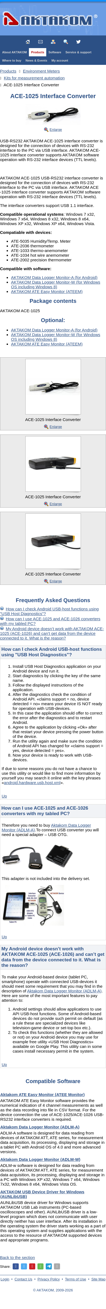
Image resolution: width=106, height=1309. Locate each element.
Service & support (78, 52)
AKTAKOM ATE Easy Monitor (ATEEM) (47, 291)
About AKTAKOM (14, 52)
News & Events (36, 60)
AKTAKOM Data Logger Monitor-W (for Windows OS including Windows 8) (55, 284)
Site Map (98, 1279)
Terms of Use (75, 1279)
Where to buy (11, 60)
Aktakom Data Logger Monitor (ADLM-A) (64, 991)
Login (5, 1279)
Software (54, 52)
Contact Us (23, 1279)
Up (4, 796)
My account (59, 60)
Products (37, 52)
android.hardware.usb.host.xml (32, 782)
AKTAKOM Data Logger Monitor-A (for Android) (54, 277)
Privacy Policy (48, 1279)
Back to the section (17, 1257)
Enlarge (56, 130)
